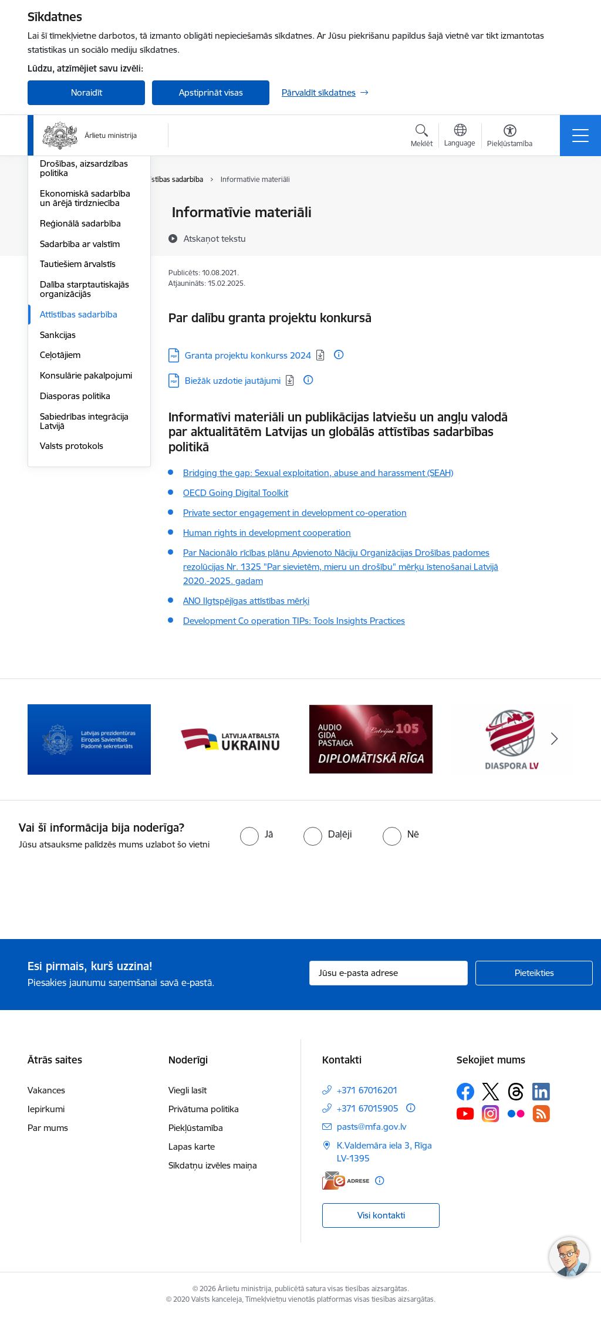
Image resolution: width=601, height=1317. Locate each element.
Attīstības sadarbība (78, 454)
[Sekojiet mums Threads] (516, 1091)
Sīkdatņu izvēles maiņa (212, 1165)
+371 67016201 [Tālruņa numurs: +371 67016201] (367, 1090)
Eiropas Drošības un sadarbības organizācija (86, 279)
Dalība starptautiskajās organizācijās (84, 429)
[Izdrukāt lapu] (557, 207)
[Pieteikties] (534, 973)
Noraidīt (86, 92)
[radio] (256, 834)
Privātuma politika (203, 1109)
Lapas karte (191, 1146)
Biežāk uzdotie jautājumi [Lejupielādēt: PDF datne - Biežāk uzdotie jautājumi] (233, 380)
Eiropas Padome (72, 253)
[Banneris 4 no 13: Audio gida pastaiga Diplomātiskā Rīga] (371, 738)
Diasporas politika (75, 536)
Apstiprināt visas (211, 92)
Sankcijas (58, 475)
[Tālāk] (554, 739)
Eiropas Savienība (74, 213)
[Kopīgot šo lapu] (557, 236)
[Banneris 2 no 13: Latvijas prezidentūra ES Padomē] (89, 738)
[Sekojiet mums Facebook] (465, 1091)
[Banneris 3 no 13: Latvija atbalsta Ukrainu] (230, 738)
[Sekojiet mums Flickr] (516, 1113)
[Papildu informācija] (338, 354)
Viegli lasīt (187, 1090)
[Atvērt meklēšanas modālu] (421, 137)
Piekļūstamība (195, 1127)
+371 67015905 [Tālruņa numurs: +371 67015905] (368, 1108)
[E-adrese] (345, 1180)
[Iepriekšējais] (47, 739)
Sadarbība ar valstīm (80, 384)
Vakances (46, 1090)
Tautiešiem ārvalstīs (78, 404)
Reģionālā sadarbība (80, 363)
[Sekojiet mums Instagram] (490, 1113)
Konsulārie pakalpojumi (86, 515)
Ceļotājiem (60, 495)
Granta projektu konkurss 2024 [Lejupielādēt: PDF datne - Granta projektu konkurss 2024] (248, 355)
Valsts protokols (71, 586)
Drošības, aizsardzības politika (84, 309)
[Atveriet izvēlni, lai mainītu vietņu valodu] (459, 136)
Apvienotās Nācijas (76, 233)
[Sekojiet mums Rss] (541, 1113)
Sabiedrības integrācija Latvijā (84, 561)
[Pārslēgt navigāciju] (580, 135)
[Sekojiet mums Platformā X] (490, 1091)
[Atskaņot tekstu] (215, 238)
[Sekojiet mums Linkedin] (541, 1091)
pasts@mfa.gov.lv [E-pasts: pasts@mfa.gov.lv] (371, 1126)
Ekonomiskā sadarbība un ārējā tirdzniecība (85, 338)
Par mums (48, 1127)
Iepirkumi (46, 1109)
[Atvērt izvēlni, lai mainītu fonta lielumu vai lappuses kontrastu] (509, 137)
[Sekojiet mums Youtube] (465, 1113)
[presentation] (98, 895)
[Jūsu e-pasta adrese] (388, 973)
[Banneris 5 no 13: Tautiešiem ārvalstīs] (511, 738)
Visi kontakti (381, 1215)
